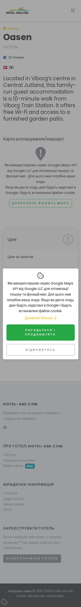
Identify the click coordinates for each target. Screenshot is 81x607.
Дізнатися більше (40, 318)
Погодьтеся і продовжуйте (40, 332)
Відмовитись (40, 350)
